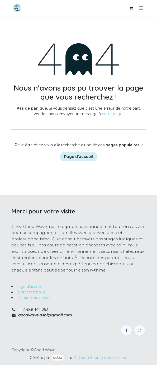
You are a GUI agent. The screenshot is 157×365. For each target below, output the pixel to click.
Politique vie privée (33, 297)
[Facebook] (126, 330)
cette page (112, 113)
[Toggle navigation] (141, 8)
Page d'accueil (78, 156)
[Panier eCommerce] (131, 8)
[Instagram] (139, 330)
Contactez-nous (30, 292)
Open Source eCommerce (103, 357)
